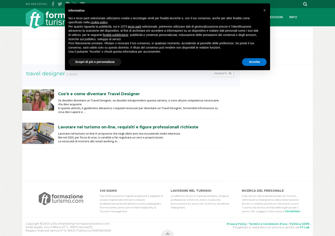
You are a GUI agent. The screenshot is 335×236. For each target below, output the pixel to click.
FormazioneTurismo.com (59, 18)
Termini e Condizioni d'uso (268, 224)
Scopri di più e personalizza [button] (95, 62)
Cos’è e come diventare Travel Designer (99, 94)
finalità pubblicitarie (115, 35)
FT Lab (305, 227)
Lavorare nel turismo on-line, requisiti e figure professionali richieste (128, 127)
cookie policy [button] (99, 22)
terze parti (134, 26)
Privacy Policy (237, 224)
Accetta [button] (254, 62)
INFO (293, 17)
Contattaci (292, 211)
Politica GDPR (300, 224)
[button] (264, 10)
